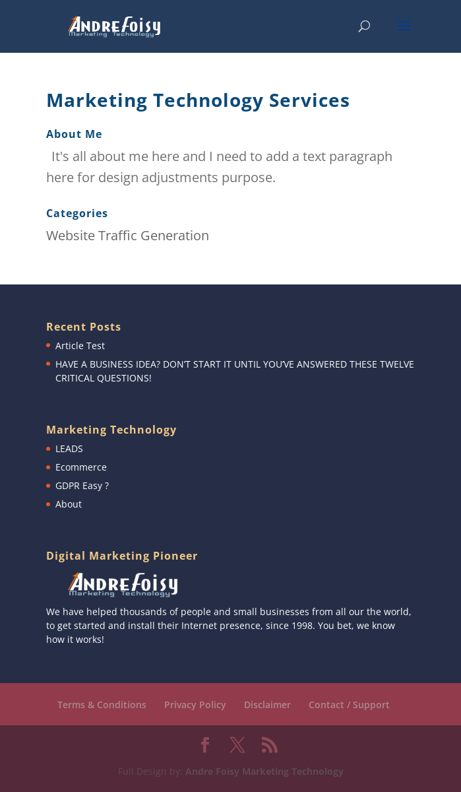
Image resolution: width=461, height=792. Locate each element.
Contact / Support (349, 704)
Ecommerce (81, 467)
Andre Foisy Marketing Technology (264, 771)
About (68, 504)
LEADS (69, 448)
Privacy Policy (195, 704)
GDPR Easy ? (82, 485)
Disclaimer (267, 704)
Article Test (80, 345)
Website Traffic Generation (127, 235)
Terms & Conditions (101, 704)
